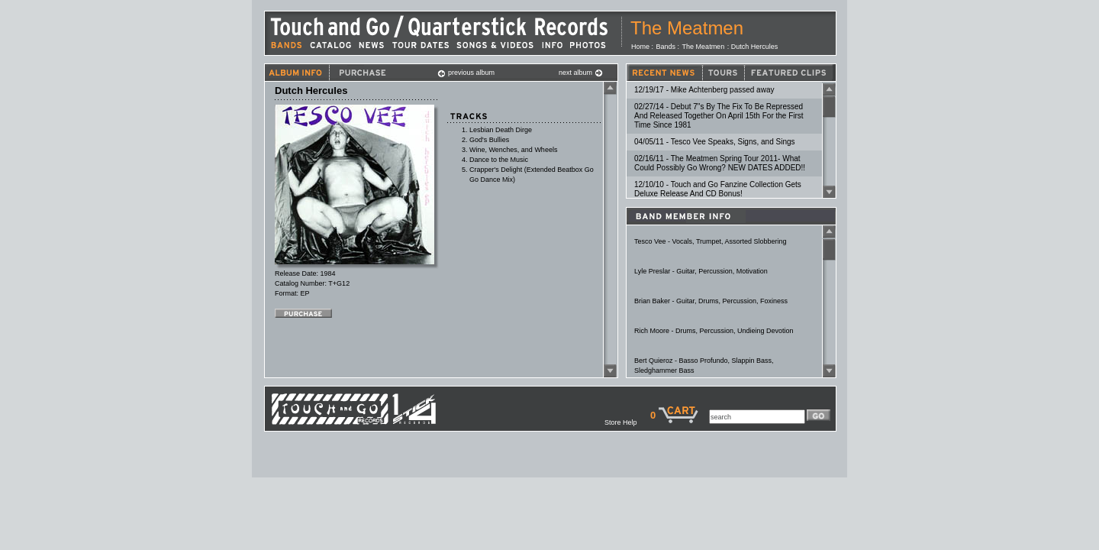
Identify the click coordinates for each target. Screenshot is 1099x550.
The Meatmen (686, 28)
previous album (466, 72)
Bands (666, 46)
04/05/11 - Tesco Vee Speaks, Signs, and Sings (714, 142)
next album (581, 72)
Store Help (627, 422)
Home (640, 46)
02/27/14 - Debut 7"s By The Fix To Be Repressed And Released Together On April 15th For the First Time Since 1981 (719, 115)
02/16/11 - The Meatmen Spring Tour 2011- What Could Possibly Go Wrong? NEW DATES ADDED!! (719, 163)
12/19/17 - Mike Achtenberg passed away (704, 90)
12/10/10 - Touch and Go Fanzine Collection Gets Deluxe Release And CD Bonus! (717, 189)
